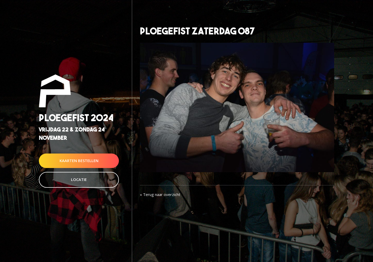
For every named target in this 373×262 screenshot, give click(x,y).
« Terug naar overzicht (160, 194)
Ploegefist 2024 (76, 118)
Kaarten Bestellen (79, 160)
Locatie (79, 179)
